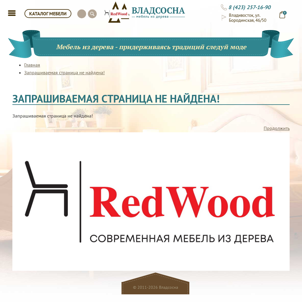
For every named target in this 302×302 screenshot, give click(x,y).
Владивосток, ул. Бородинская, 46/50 (247, 18)
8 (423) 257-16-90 (249, 7)
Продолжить (277, 128)
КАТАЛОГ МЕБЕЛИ (48, 13)
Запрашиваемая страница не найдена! (64, 72)
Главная (32, 65)
